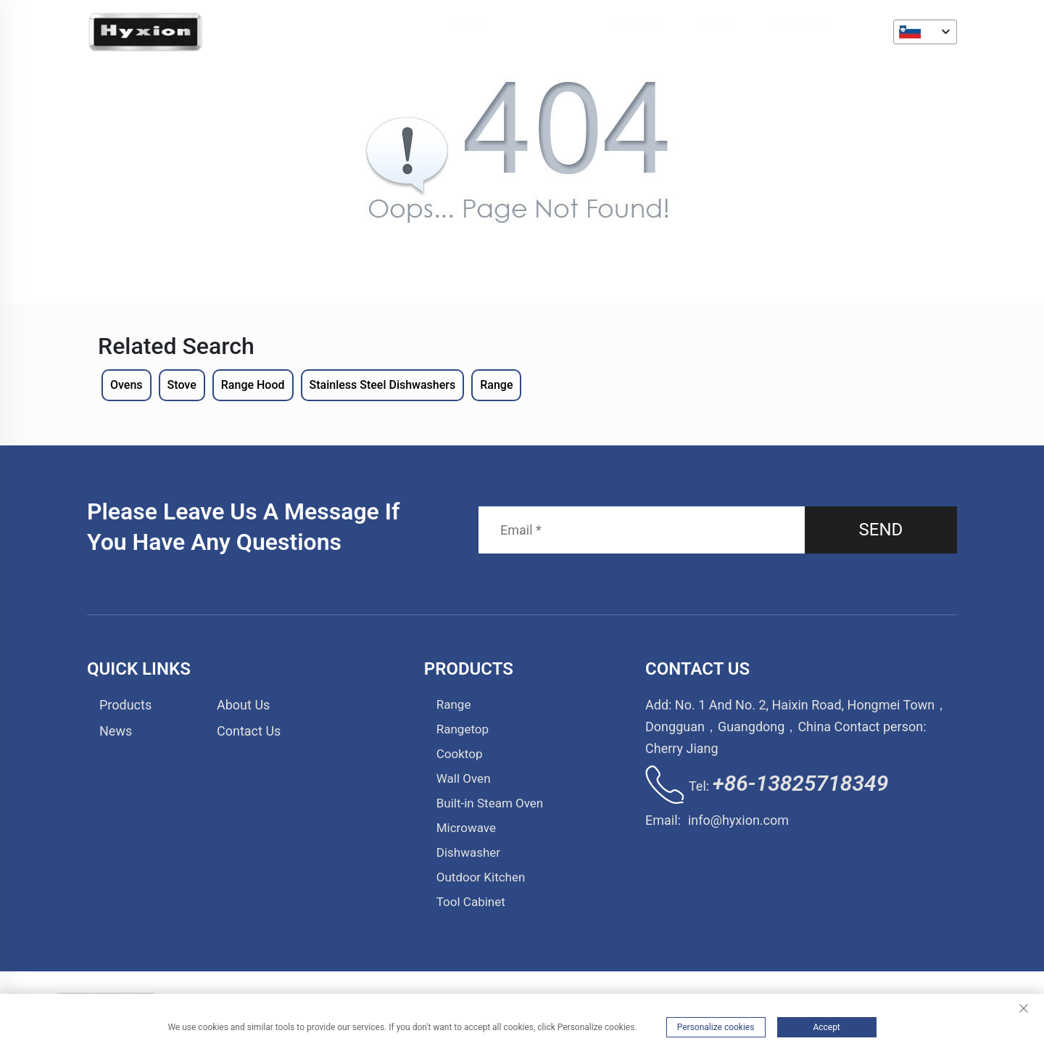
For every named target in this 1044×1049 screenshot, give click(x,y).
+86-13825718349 (801, 783)
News (715, 25)
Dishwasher (468, 852)
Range (453, 704)
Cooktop (459, 753)
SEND (881, 529)
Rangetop (462, 729)
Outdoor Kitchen (481, 877)
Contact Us (800, 25)
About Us (636, 25)
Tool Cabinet (470, 901)
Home (467, 25)
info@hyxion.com (738, 820)
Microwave (466, 827)
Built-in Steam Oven (490, 803)
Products (547, 25)
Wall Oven (463, 778)
